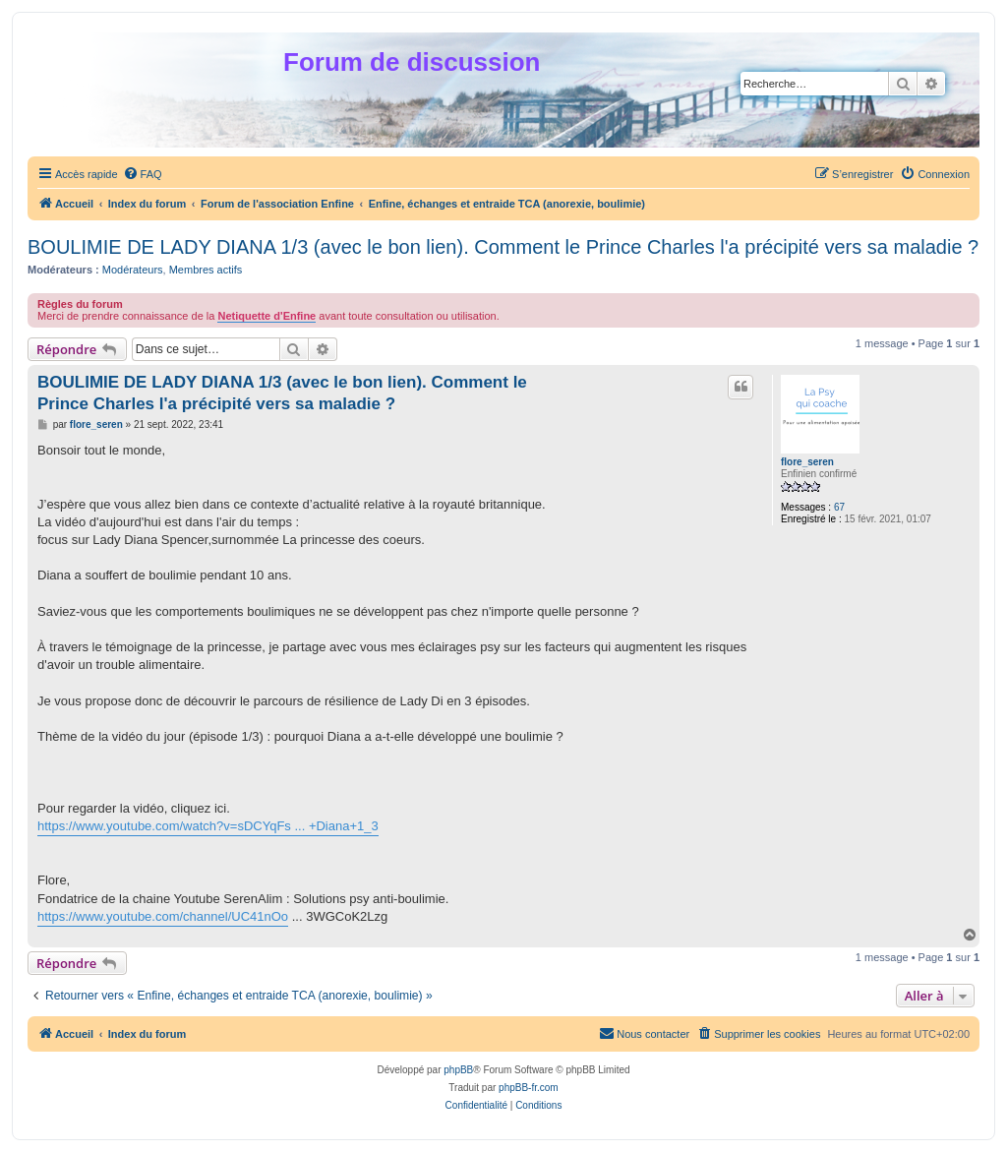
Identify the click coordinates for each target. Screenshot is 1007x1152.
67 (839, 507)
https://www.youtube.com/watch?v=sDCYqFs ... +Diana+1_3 (208, 826)
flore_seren (807, 461)
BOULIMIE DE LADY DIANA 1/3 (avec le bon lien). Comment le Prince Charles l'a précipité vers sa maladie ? (503, 247)
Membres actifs (206, 269)
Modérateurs (132, 269)
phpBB (458, 1069)
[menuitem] (142, 174)
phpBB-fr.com (529, 1087)
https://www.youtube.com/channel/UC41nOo (162, 916)
